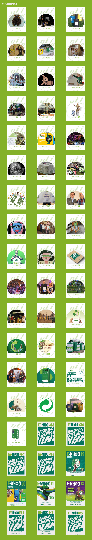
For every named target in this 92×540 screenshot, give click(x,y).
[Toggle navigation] (87, 3)
